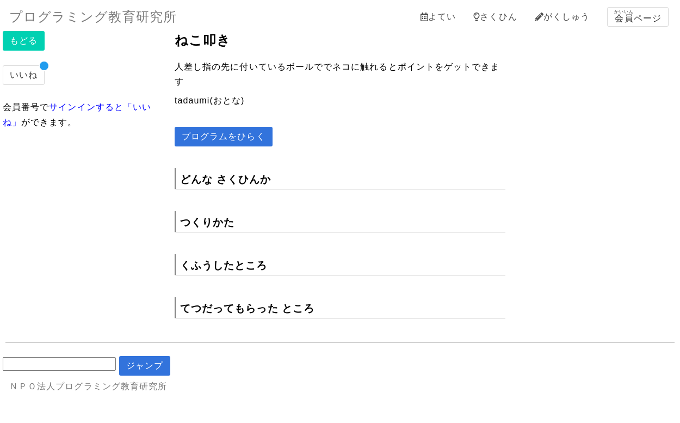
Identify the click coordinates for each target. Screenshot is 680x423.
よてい (438, 16)
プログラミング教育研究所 (93, 16)
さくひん (495, 16)
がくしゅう (562, 16)
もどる (24, 40)
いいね (24, 74)
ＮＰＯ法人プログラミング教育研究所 (88, 386)
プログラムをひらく (223, 136)
